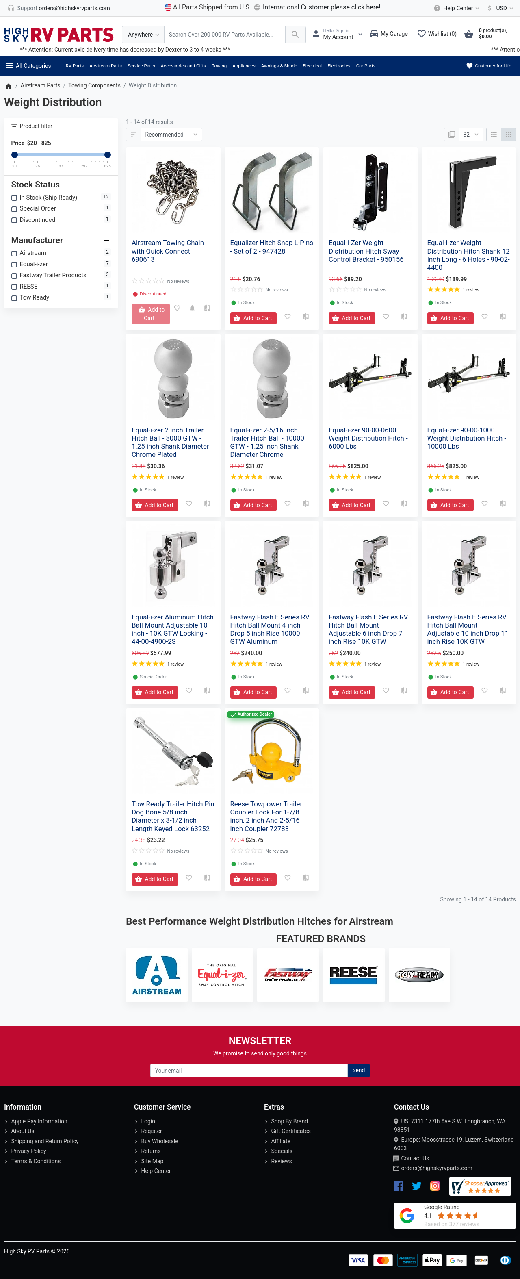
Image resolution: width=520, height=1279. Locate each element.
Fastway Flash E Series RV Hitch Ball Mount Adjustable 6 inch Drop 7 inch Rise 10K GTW (368, 629)
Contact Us (415, 1158)
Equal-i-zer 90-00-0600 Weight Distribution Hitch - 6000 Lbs (368, 438)
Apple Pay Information (39, 1121)
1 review (471, 290)
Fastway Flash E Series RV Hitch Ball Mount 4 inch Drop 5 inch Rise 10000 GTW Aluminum (270, 629)
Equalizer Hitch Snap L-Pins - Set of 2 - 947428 (271, 247)
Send (358, 1070)
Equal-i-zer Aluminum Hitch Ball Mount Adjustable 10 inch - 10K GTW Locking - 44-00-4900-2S (173, 629)
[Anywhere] (143, 34)
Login (148, 1121)
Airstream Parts (105, 66)
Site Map (152, 1161)
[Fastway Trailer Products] (288, 975)
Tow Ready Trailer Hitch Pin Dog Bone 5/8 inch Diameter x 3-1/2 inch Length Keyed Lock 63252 (173, 816)
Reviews (281, 1161)
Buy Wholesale (159, 1141)
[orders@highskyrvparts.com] (58, 8)
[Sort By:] (171, 134)
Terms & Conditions (36, 1161)
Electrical (312, 66)
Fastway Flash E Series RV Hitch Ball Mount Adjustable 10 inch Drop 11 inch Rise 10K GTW (468, 629)
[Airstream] (157, 975)
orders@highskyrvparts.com (436, 1168)
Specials (281, 1151)
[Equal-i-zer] (223, 975)
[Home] (8, 85)
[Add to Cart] (151, 314)
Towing (219, 66)
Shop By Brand (289, 1121)
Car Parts (366, 66)
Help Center (156, 1171)
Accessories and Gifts (183, 66)
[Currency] (498, 8)
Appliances (244, 66)
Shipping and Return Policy (44, 1141)
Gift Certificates (290, 1131)
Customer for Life (488, 66)
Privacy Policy (28, 1151)
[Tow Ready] (420, 975)
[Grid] (508, 134)
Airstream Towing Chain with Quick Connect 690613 (168, 251)
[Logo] (59, 34)
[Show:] (471, 134)
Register (151, 1131)
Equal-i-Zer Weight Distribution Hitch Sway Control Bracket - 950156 (366, 251)
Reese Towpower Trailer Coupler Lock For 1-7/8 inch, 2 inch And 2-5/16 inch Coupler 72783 (266, 816)
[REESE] (354, 975)
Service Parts (141, 66)
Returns (150, 1151)
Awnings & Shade (279, 66)
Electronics (339, 66)
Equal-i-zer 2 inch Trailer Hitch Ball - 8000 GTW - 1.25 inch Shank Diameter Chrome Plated (170, 442)
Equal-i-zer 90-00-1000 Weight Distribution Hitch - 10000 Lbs (467, 438)
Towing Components (94, 85)
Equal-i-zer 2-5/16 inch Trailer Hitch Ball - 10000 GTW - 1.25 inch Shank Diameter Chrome (267, 442)
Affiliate (280, 1141)
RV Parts (75, 66)
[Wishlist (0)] (439, 34)
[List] (493, 134)
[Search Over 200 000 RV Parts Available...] (225, 34)
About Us (22, 1131)
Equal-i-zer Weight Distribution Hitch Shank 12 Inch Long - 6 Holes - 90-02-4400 (468, 255)
